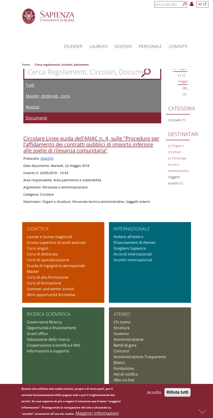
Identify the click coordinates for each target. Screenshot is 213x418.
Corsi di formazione (44, 283)
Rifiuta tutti (177, 394)
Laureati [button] (99, 46)
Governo (121, 333)
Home (26, 65)
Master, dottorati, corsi (48, 96)
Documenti (36, 118)
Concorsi (121, 351)
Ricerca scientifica (48, 314)
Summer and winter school (50, 288)
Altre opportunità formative (51, 294)
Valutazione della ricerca (48, 339)
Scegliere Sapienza (130, 248)
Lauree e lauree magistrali (49, 236)
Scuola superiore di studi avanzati (56, 242)
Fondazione (124, 368)
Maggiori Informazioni (97, 415)
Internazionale (132, 229)
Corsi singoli (37, 248)
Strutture (122, 327)
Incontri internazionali (133, 259)
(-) (180, 75)
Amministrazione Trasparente (140, 356)
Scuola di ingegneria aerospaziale (56, 265)
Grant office (37, 333)
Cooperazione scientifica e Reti (53, 345)
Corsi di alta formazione (47, 277)
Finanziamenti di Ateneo (135, 242)
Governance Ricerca (44, 322)
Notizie (32, 107)
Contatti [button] (178, 46)
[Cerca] (184, 4)
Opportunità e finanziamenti (51, 327)
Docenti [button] (123, 46)
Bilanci (119, 362)
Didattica (38, 229)
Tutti (30, 85)
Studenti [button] (73, 46)
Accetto (154, 394)
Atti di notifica (126, 374)
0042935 (46, 158)
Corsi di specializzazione (48, 259)
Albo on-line (124, 380)
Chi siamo (122, 322)
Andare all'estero (128, 236)
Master (33, 271)
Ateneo (122, 314)
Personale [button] (150, 46)
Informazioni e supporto (48, 351)
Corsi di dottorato (42, 254)
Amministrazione (128, 339)
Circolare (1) (176, 120)
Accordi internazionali (133, 254)
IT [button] (202, 4)
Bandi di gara (125, 345)
